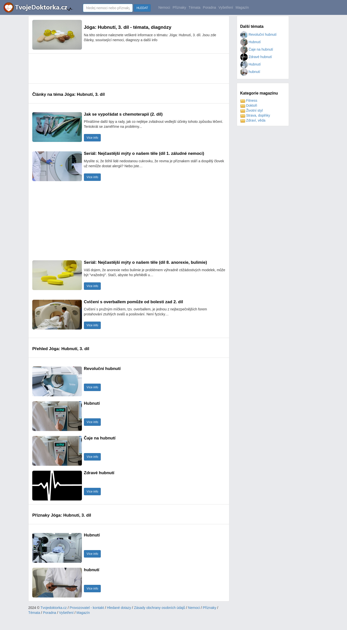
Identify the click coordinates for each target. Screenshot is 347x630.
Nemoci (164, 7)
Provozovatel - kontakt (87, 608)
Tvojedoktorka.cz (53, 608)
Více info (92, 137)
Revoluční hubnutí (258, 34)
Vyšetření (225, 7)
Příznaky (179, 7)
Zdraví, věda (253, 120)
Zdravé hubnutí (256, 57)
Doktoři (248, 105)
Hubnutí (250, 42)
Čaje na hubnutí (256, 49)
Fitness (248, 100)
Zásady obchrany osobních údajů (159, 608)
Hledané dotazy (119, 608)
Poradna (209, 7)
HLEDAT (142, 8)
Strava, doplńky (255, 115)
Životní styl (251, 110)
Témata (194, 7)
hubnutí (250, 72)
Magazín (242, 7)
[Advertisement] (122, 68)
